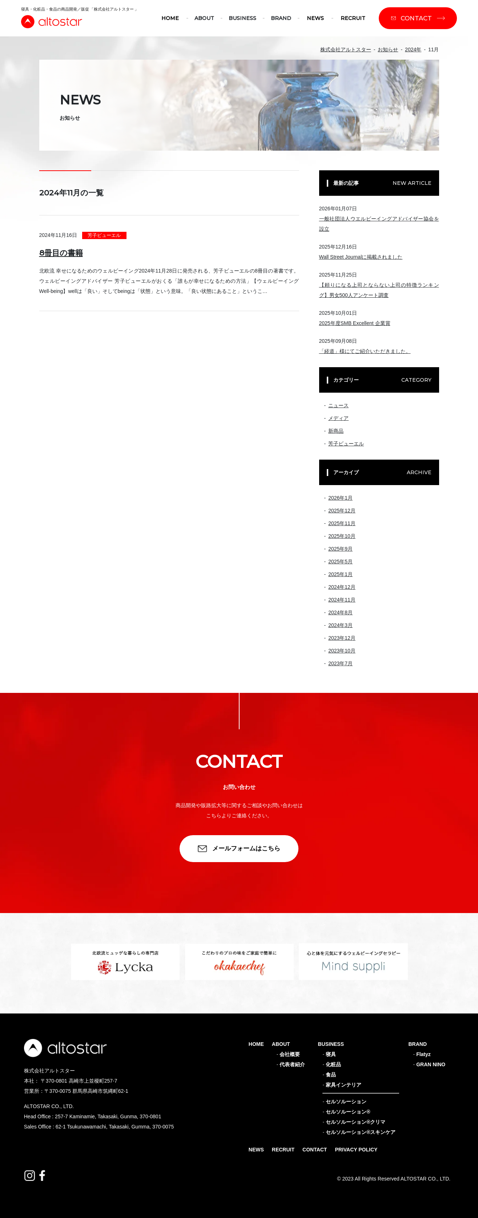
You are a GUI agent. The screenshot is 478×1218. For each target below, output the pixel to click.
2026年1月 (340, 498)
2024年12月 (342, 587)
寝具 (331, 1054)
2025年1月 (340, 574)
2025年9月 (340, 549)
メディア (338, 418)
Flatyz (423, 1054)
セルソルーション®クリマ (355, 1122)
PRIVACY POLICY (356, 1149)
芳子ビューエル (104, 235)
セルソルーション (346, 1101)
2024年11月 (342, 600)
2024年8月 (340, 612)
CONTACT (314, 1149)
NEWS (315, 18)
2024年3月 (340, 625)
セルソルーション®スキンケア (360, 1132)
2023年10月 (342, 651)
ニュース (338, 405)
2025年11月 (342, 523)
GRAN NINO (430, 1064)
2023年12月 (342, 638)
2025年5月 (340, 561)
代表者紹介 (292, 1064)
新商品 (336, 431)
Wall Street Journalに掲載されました (361, 257)
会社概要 (290, 1054)
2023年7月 (340, 663)
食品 (331, 1075)
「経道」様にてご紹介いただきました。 (365, 351)
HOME (170, 18)
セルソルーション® (348, 1112)
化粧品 (333, 1064)
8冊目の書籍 (61, 252)
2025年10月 (342, 536)
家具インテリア (343, 1085)
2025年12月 (342, 510)
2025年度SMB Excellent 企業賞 (354, 323)
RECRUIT (353, 18)
